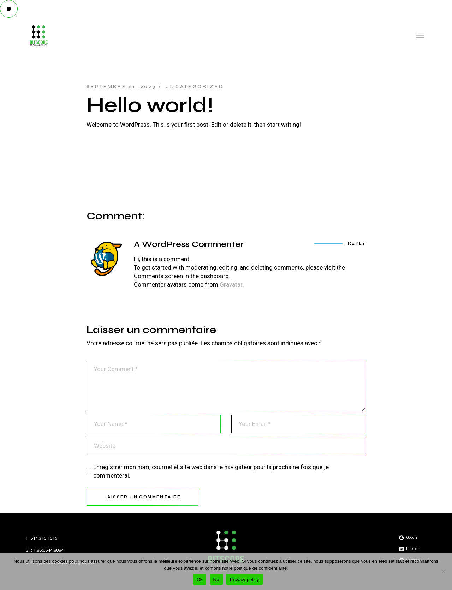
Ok (199, 579)
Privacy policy (244, 579)
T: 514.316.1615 (41, 538)
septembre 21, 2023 (121, 86)
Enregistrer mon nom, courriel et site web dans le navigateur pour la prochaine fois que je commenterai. (211, 471)
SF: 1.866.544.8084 (45, 550)
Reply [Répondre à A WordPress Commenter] (356, 243)
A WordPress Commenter (189, 244)
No (216, 579)
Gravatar (231, 284)
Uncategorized (195, 86)
